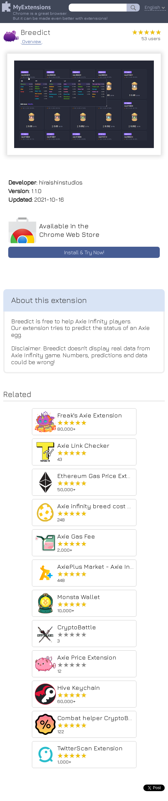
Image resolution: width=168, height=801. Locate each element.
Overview (31, 41)
